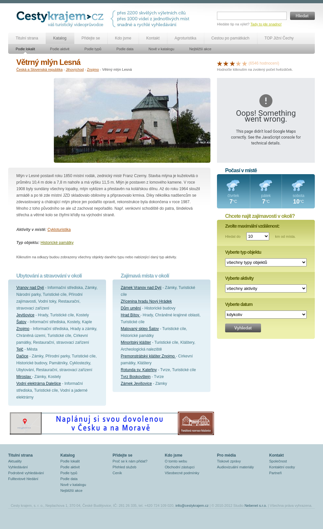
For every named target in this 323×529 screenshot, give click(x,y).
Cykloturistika (58, 229)
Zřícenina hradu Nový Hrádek (146, 301)
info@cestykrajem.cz (192, 505)
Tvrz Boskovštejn (135, 376)
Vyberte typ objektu (243, 252)
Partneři (275, 473)
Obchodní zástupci (179, 467)
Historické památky (56, 242)
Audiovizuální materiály (235, 467)
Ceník (117, 473)
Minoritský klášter (136, 342)
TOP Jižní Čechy (279, 38)
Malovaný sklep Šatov (140, 328)
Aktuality (15, 461)
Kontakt (153, 38)
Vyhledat (243, 328)
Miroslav (24, 376)
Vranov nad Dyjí (30, 287)
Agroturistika (185, 38)
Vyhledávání (18, 467)
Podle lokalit (25, 49)
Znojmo (93, 69)
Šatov (21, 322)
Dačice (22, 356)
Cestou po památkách (230, 38)
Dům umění (131, 308)
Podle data (125, 49)
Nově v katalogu (161, 49)
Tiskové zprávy (229, 461)
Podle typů (93, 49)
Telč (19, 349)
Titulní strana (27, 38)
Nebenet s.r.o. (255, 505)
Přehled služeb (124, 467)
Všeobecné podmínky (182, 473)
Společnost (278, 461)
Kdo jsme (123, 38)
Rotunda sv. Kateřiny (139, 370)
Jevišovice (25, 315)
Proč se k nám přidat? (130, 461)
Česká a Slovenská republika (39, 69)
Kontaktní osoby (282, 467)
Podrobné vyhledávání (26, 473)
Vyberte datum (239, 304)
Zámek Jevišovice (136, 383)
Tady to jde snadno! (266, 24)
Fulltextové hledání (23, 479)
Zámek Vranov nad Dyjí (141, 287)
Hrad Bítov (130, 315)
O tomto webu (176, 461)
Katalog (60, 38)
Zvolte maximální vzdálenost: (252, 226)
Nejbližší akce (200, 49)
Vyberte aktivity (239, 278)
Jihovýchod (75, 69)
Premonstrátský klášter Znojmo (148, 356)
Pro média (226, 455)
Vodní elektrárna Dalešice (38, 383)
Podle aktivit (59, 49)
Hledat (302, 16)
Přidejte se (91, 38)
